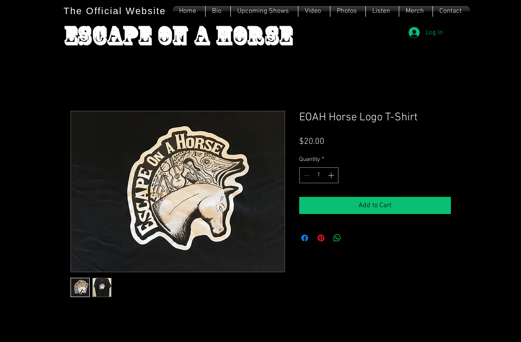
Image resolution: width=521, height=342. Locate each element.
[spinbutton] (319, 175)
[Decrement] (305, 175)
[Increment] (332, 175)
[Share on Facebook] (305, 238)
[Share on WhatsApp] (337, 238)
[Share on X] (353, 238)
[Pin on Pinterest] (321, 238)
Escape (110, 36)
